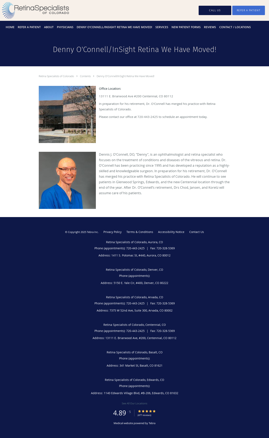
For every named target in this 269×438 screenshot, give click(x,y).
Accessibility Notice (171, 232)
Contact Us (196, 232)
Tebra (152, 423)
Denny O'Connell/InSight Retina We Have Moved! (125, 76)
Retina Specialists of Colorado (57, 76)
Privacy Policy (112, 232)
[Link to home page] (29, 10)
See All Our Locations (134, 403)
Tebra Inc (92, 232)
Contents (85, 76)
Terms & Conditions (139, 232)
